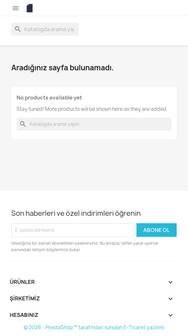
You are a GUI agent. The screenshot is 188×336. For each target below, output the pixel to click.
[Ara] (45, 29)
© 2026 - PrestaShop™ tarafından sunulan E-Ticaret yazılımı (94, 327)
